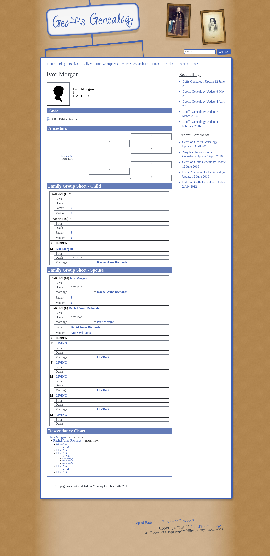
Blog (62, 63)
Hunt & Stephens (107, 63)
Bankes (73, 63)
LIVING (61, 343)
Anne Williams (81, 332)
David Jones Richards (85, 327)
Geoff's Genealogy (92, 20)
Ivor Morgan (64, 248)
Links (155, 63)
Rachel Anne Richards (84, 308)
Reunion (182, 63)
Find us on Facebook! (178, 521)
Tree (195, 63)
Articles (168, 63)
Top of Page (143, 522)
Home (51, 63)
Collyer (87, 63)
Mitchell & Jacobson (135, 63)
